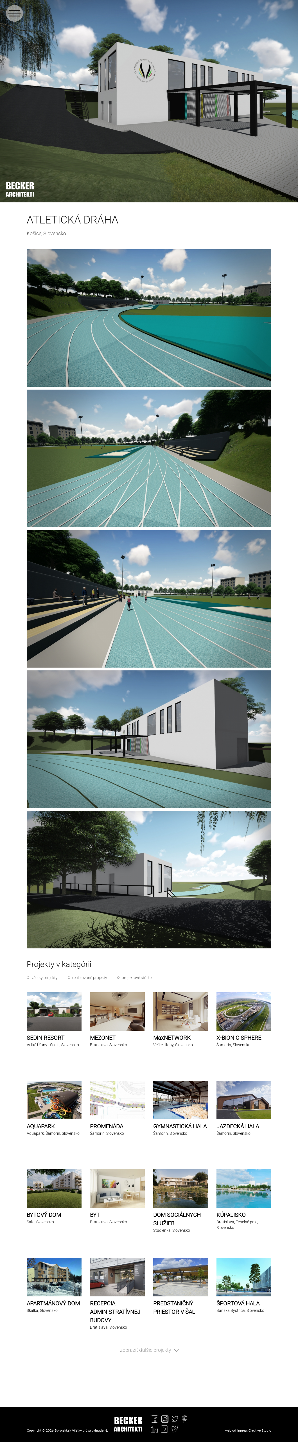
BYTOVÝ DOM (44, 1215)
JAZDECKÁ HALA (237, 1126)
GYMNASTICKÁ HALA (180, 1126)
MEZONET (103, 1037)
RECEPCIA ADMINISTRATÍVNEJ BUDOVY (115, 1312)
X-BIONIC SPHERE (238, 1037)
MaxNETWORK (172, 1037)
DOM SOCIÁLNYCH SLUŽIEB (177, 1219)
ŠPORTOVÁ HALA (237, 1303)
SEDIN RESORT (45, 1037)
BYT (95, 1215)
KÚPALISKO (231, 1215)
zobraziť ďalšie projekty (145, 1350)
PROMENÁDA (106, 1126)
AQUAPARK (41, 1126)
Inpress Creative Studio (254, 1430)
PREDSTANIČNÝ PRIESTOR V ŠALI (175, 1307)
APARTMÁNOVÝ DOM (53, 1303)
